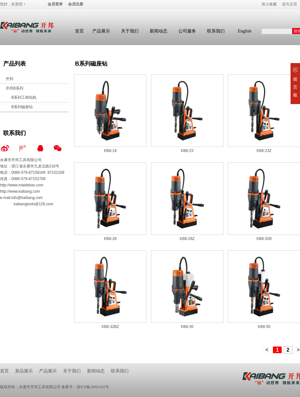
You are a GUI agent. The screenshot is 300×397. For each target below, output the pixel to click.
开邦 (9, 79)
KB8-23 (187, 151)
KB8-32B (264, 238)
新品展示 (24, 371)
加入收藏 (269, 4)
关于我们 (130, 31)
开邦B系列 (14, 88)
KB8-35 (187, 326)
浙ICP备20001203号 (93, 387)
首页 (79, 31)
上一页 (267, 349)
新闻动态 (158, 31)
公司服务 (187, 31)
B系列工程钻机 (24, 97)
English (244, 31)
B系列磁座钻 (22, 107)
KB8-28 (110, 238)
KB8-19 (110, 151)
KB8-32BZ (110, 326)
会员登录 (55, 4)
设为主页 (289, 4)
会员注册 (75, 4)
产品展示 (101, 31)
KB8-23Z (264, 151)
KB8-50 (264, 326)
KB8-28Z (187, 238)
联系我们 (216, 31)
